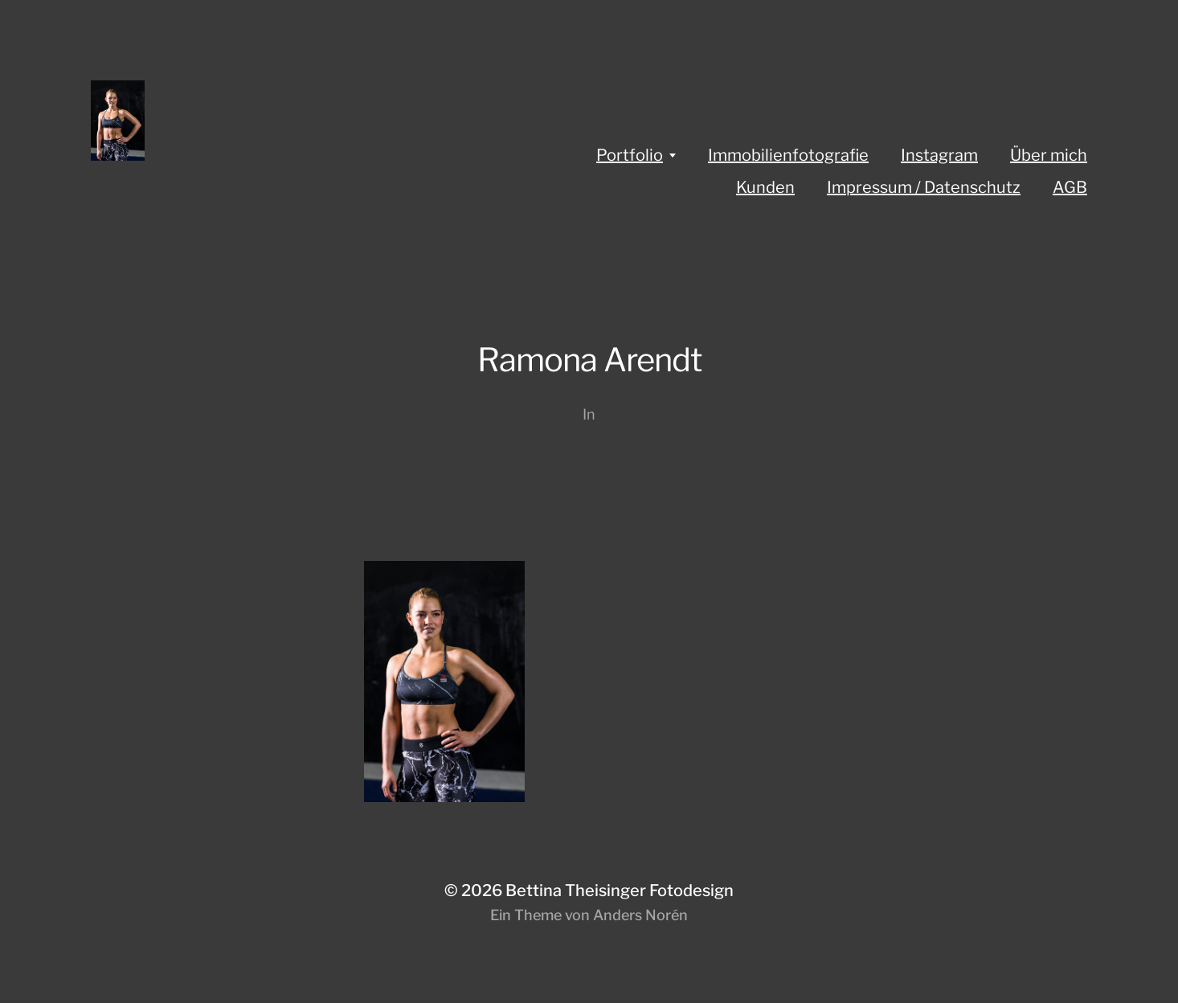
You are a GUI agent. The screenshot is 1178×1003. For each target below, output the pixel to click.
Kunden (765, 187)
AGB (1070, 187)
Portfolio (629, 155)
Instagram (939, 155)
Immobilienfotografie (788, 155)
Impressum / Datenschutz (924, 187)
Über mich (1048, 155)
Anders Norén (640, 915)
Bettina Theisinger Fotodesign (619, 890)
